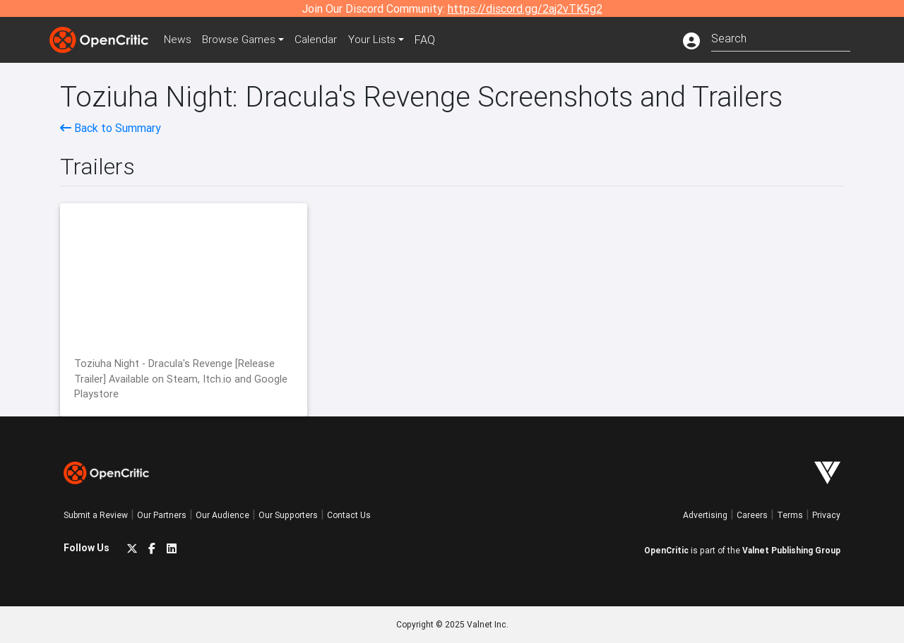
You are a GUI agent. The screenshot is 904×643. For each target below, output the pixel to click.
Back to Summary (110, 128)
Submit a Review (96, 515)
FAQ (433, 39)
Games (243, 39)
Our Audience (222, 515)
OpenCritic (666, 550)
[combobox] (780, 37)
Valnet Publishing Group (791, 550)
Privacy (826, 515)
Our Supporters (288, 515)
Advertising (705, 515)
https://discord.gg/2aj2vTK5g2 (525, 8)
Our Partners (161, 515)
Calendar (323, 39)
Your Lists (379, 39)
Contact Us (349, 515)
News (179, 39)
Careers (752, 515)
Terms (790, 515)
